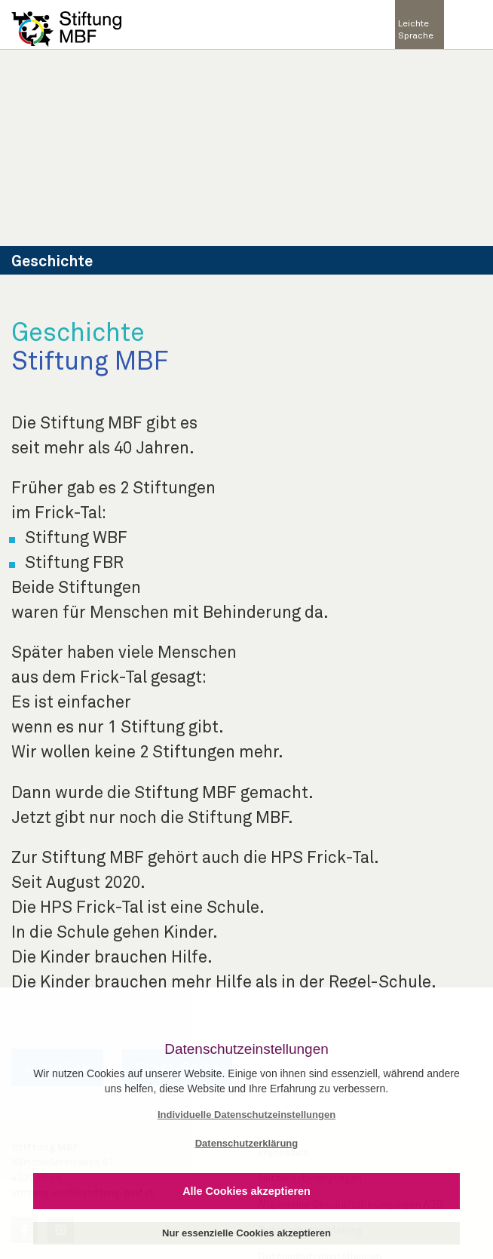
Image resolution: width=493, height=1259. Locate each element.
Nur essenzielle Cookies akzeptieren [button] (246, 1233)
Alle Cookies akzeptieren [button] (246, 1191)
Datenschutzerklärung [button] (247, 1143)
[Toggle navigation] (468, 25)
